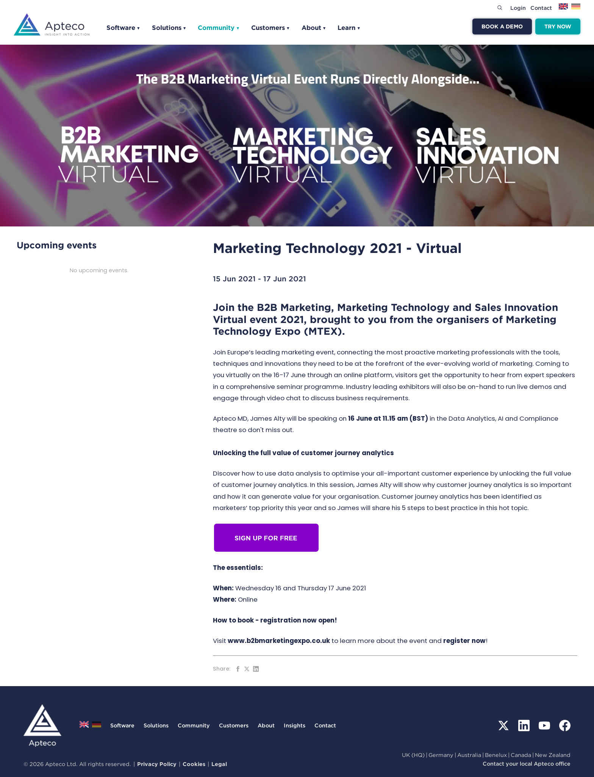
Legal (219, 764)
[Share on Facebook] (238, 669)
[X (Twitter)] (503, 725)
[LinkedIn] (524, 725)
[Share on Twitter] (247, 669)
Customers (270, 27)
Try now (557, 26)
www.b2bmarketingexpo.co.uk (279, 640)
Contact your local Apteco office (527, 763)
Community (219, 27)
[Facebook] (565, 725)
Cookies (194, 764)
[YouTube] (544, 725)
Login (518, 8)
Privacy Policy (157, 764)
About (314, 27)
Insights (294, 725)
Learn (349, 27)
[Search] (499, 7)
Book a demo (502, 26)
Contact (541, 8)
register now (464, 640)
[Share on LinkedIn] (256, 669)
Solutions (169, 27)
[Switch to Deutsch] (575, 9)
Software (123, 27)
